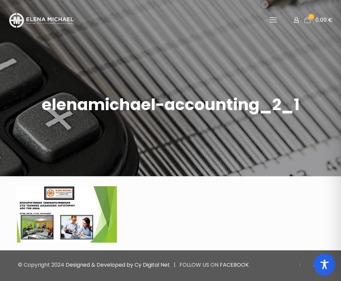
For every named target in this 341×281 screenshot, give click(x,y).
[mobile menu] (273, 20)
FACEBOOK (234, 265)
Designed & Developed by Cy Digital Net (118, 265)
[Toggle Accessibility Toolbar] (324, 264)
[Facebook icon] (299, 264)
